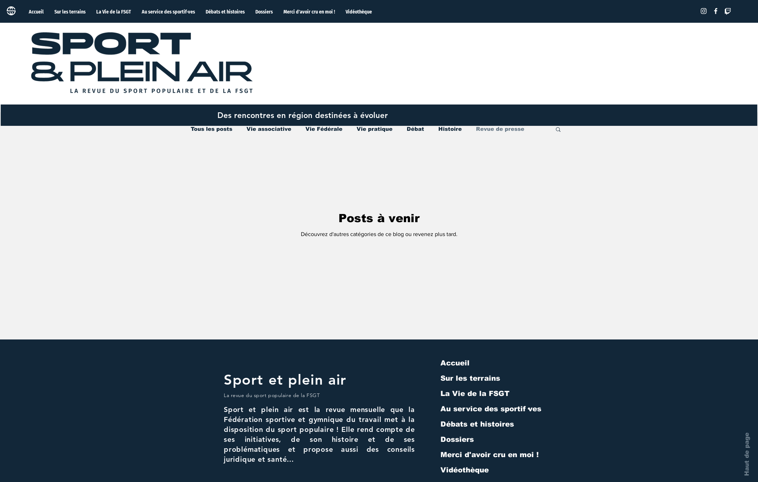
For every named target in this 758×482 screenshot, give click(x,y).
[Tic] (728, 11)
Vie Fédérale (323, 129)
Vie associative (269, 129)
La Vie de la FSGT (474, 393)
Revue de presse (500, 129)
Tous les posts (211, 129)
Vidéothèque (464, 470)
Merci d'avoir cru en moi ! (489, 455)
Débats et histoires (477, 424)
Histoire (450, 129)
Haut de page (746, 454)
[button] (558, 130)
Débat (415, 129)
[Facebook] (716, 11)
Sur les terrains (470, 378)
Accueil (455, 363)
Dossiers (457, 439)
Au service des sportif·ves (490, 409)
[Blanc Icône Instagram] (704, 11)
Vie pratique (374, 129)
